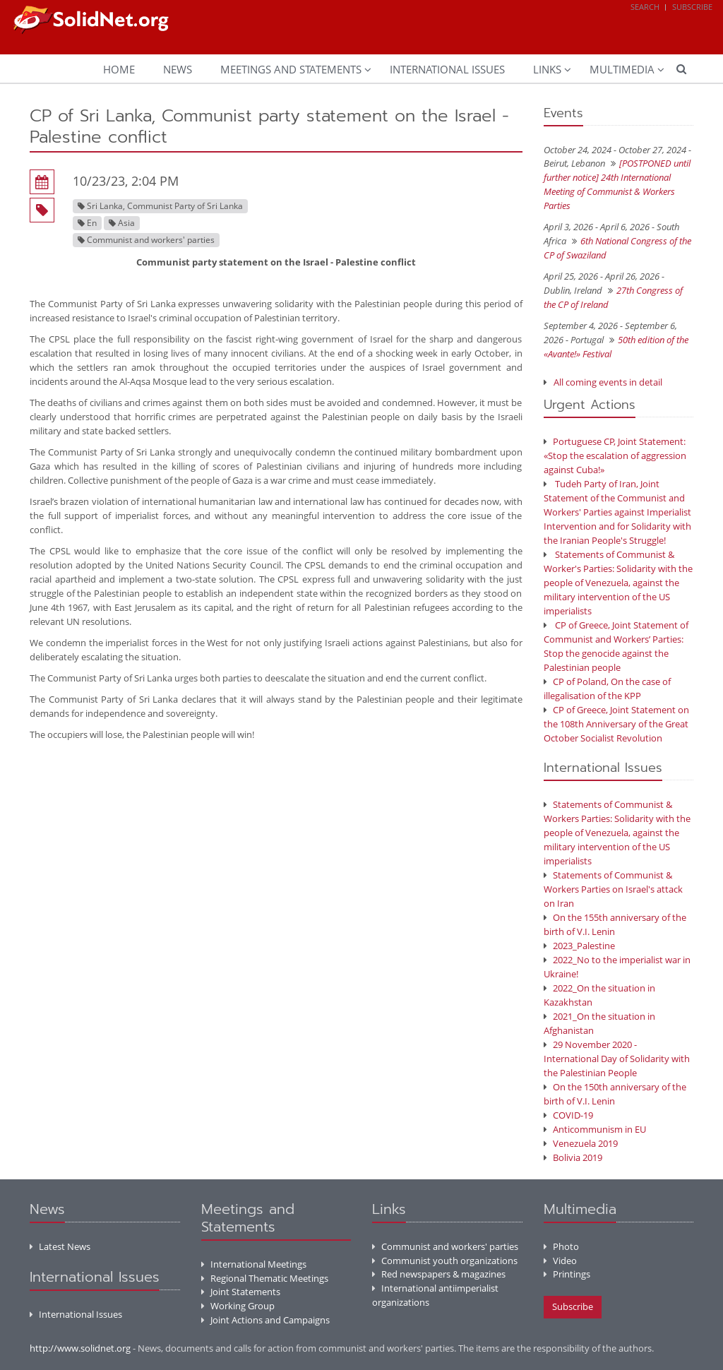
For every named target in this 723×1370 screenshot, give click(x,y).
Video (560, 1260)
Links (547, 69)
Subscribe (692, 6)
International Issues (447, 69)
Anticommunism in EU (595, 1129)
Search (645, 6)
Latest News (60, 1246)
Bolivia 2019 (573, 1157)
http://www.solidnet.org (80, 1348)
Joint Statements (240, 1291)
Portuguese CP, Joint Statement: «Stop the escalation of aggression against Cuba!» (615, 455)
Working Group (238, 1305)
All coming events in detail (608, 382)
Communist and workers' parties (445, 1246)
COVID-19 (568, 1115)
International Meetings (253, 1264)
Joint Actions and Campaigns (265, 1320)
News (177, 69)
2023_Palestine (579, 945)
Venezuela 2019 (581, 1143)
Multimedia (622, 69)
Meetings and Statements (291, 69)
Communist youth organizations (445, 1260)
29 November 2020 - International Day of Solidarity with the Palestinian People (617, 1058)
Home (119, 69)
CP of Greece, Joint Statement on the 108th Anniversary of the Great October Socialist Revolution (616, 723)
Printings (567, 1274)
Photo (561, 1246)
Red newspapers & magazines (439, 1274)
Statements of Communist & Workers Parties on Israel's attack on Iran (613, 889)
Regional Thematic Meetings (264, 1278)
